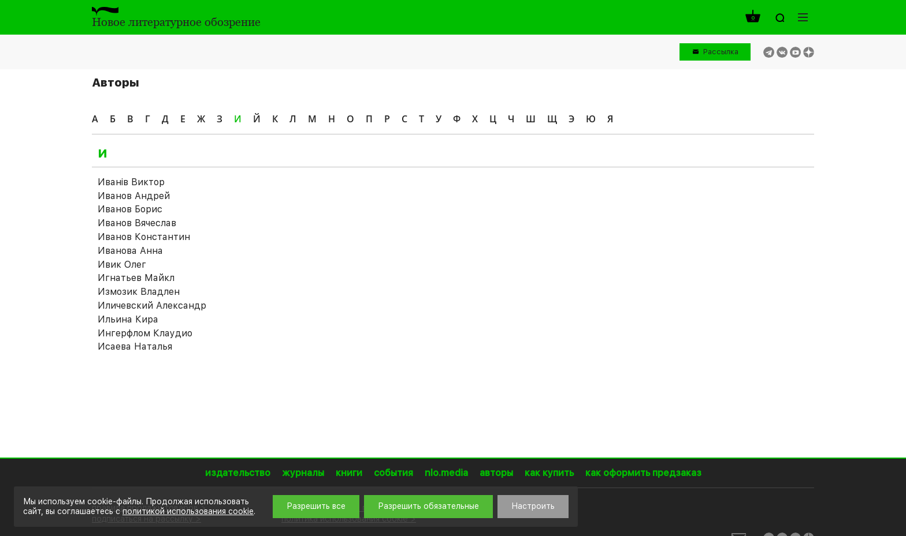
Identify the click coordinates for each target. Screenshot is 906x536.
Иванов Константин (144, 236)
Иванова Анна (130, 250)
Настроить (533, 506)
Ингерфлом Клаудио (145, 333)
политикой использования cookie (188, 511)
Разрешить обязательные (428, 506)
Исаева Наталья (135, 346)
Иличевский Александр (152, 305)
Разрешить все (316, 506)
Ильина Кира (128, 319)
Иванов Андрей (134, 195)
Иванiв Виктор (131, 182)
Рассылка (720, 51)
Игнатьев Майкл (136, 277)
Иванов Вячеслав (137, 223)
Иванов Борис (130, 209)
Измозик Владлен (139, 291)
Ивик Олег (122, 264)
